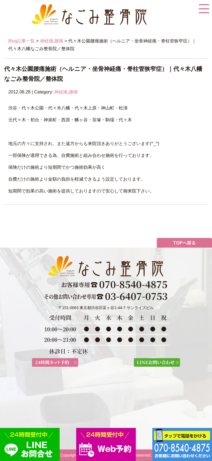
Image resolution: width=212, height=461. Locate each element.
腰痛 (58, 41)
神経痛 (46, 41)
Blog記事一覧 (21, 41)
